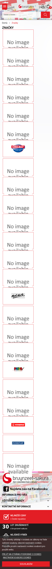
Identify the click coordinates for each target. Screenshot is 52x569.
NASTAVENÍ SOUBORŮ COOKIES (17, 557)
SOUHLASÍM (26, 564)
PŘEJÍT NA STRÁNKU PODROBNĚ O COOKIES (21, 554)
